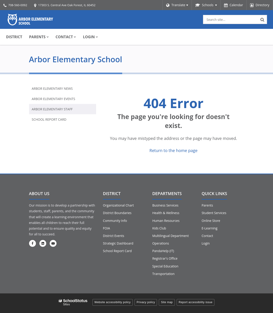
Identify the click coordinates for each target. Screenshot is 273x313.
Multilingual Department (170, 236)
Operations (160, 243)
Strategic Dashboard (118, 243)
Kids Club (159, 228)
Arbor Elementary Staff (52, 109)
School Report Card (49, 119)
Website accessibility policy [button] (113, 302)
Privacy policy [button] (146, 302)
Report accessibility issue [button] (196, 302)
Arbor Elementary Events (53, 99)
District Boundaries (117, 213)
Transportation (163, 274)
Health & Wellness (165, 213)
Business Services (165, 205)
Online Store (211, 220)
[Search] (262, 19)
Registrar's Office (164, 258)
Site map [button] (167, 302)
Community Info (115, 220)
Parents (207, 205)
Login (206, 243)
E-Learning (209, 228)
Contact (207, 236)
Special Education (165, 266)
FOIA (106, 228)
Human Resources (165, 220)
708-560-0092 (17, 5)
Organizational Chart (118, 205)
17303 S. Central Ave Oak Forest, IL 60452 (66, 5)
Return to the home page (173, 150)
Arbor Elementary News (52, 88)
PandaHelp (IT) (163, 251)
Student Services (214, 213)
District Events (113, 236)
